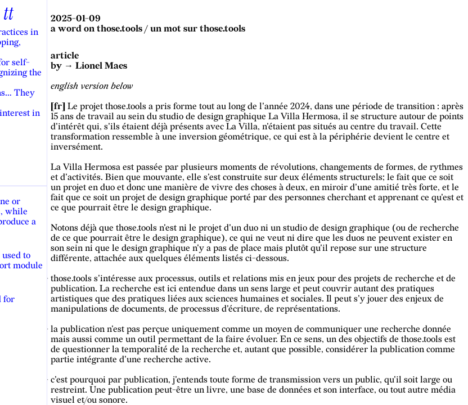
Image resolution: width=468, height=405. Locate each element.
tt (8, 13)
